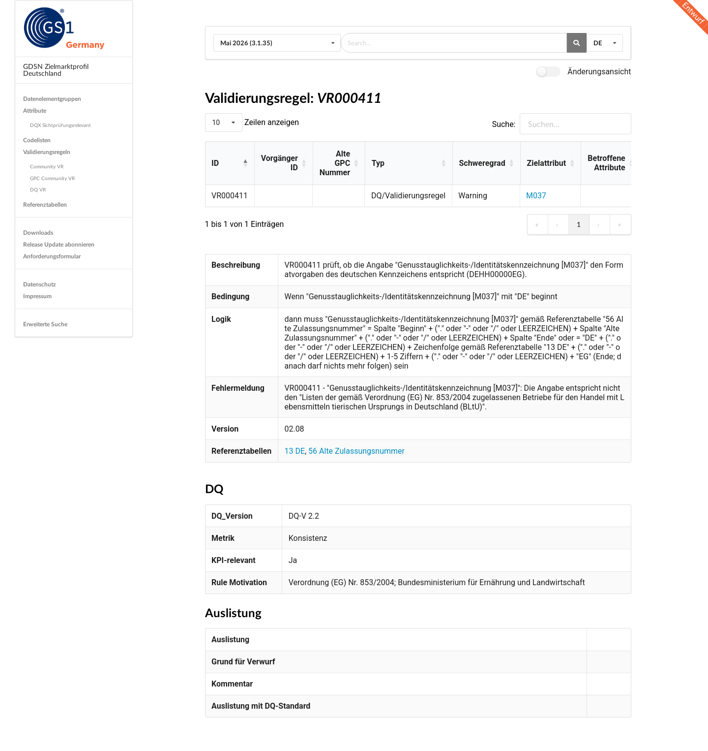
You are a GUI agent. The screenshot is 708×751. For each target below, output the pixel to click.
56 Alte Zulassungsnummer (356, 451)
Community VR (46, 166)
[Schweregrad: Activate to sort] (486, 163)
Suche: (504, 124)
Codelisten (37, 140)
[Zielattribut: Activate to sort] (550, 163)
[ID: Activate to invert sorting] (230, 163)
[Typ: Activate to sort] (408, 163)
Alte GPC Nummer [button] (335, 163)
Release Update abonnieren (58, 244)
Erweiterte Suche (45, 324)
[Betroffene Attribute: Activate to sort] (610, 163)
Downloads (38, 232)
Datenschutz (39, 284)
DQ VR (38, 189)
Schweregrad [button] (482, 163)
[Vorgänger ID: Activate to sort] (283, 163)
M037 (536, 195)
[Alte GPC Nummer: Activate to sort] (339, 163)
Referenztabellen (45, 204)
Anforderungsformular (52, 256)
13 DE (294, 451)
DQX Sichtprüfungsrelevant (60, 125)
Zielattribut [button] (546, 163)
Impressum (37, 296)
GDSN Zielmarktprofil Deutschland (55, 69)
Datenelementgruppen (52, 98)
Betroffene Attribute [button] (606, 163)
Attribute (34, 110)
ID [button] (215, 163)
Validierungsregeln (46, 152)
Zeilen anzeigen (270, 122)
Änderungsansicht (599, 71)
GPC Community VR (52, 178)
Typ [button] (378, 163)
